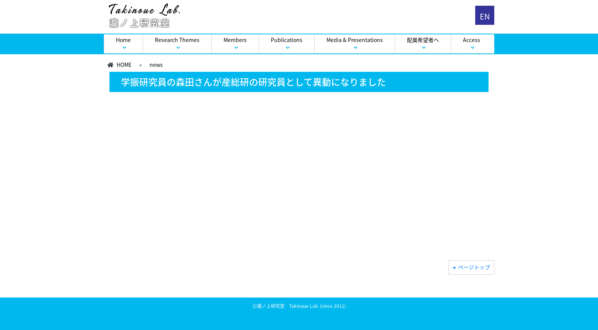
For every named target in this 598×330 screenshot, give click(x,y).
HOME (124, 64)
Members (235, 40)
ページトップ (474, 267)
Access (471, 40)
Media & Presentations (354, 40)
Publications (286, 40)
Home (123, 40)
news (156, 64)
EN (485, 16)
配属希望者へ (423, 40)
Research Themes (177, 40)
